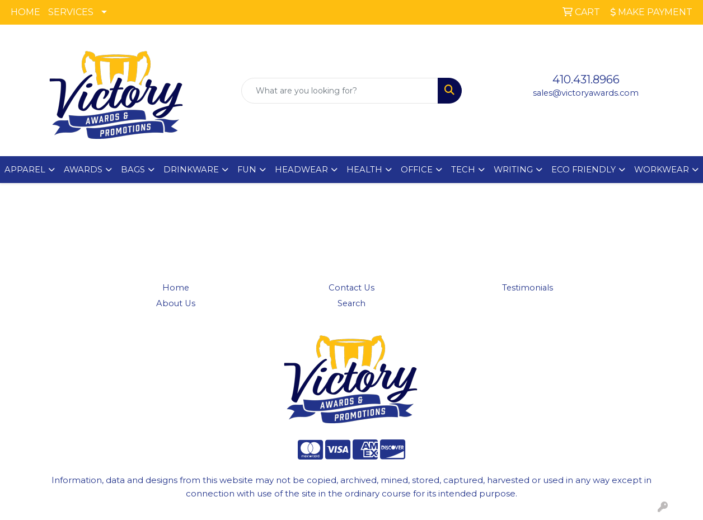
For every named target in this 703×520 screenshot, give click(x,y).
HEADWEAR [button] (301, 170)
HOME (25, 12)
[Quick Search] (340, 91)
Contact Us (351, 288)
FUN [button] (246, 170)
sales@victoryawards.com (586, 93)
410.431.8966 (586, 79)
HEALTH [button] (364, 170)
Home (175, 288)
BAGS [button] (133, 170)
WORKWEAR (661, 170)
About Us (175, 303)
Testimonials (527, 288)
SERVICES (70, 12)
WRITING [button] (513, 170)
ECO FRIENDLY (583, 170)
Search (351, 303)
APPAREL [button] (24, 170)
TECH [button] (463, 170)
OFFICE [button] (417, 170)
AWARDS (83, 170)
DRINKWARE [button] (191, 170)
